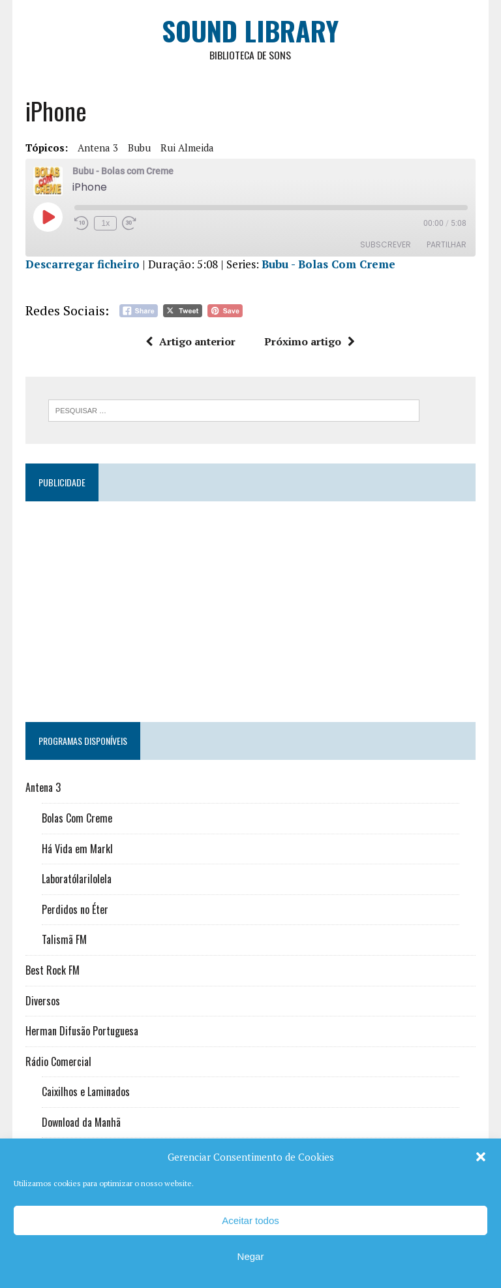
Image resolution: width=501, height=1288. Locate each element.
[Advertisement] (250, 606)
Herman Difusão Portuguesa (81, 1031)
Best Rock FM (52, 971)
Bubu (138, 148)
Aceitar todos (250, 1220)
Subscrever (386, 245)
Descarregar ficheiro (82, 264)
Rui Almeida (186, 148)
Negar (250, 1256)
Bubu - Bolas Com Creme (328, 264)
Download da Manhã (80, 1123)
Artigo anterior (191, 342)
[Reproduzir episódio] (47, 217)
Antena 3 (97, 148)
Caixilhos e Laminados (85, 1092)
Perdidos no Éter (74, 910)
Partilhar (447, 245)
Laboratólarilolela (76, 879)
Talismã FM (63, 940)
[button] (480, 1156)
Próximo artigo (310, 342)
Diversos (42, 1001)
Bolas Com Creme (76, 818)
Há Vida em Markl (76, 848)
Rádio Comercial (58, 1062)
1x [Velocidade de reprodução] (105, 223)
